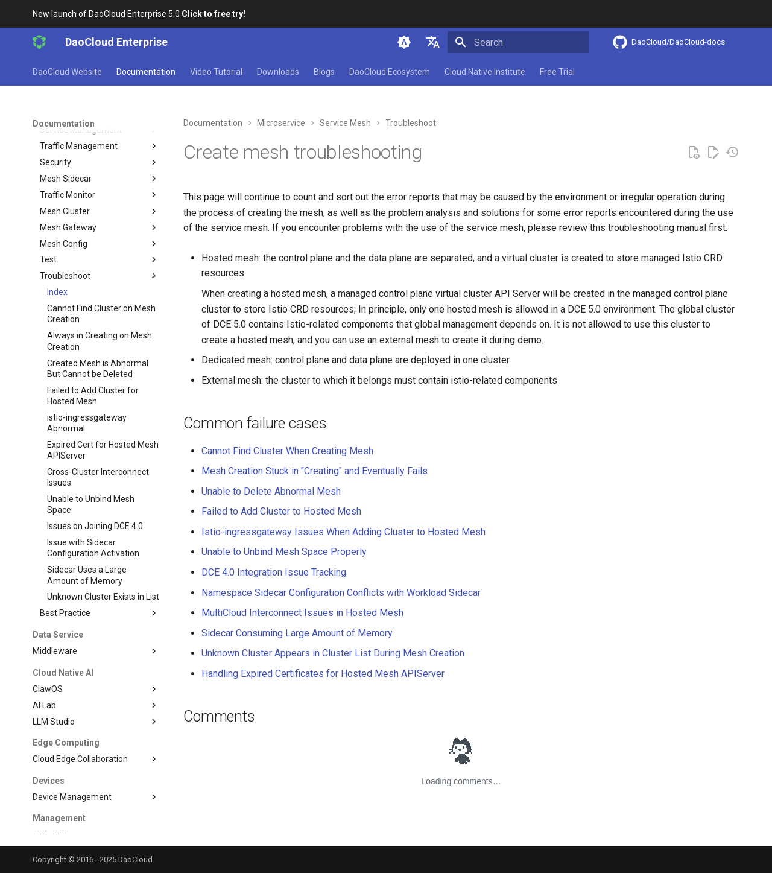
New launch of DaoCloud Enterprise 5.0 (139, 14)
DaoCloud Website (67, 72)
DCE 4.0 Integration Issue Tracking (273, 572)
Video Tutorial (216, 72)
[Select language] (433, 42)
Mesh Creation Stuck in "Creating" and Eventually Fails (314, 471)
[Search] (518, 42)
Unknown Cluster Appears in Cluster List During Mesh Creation (332, 653)
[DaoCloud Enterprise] (39, 42)
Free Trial (557, 72)
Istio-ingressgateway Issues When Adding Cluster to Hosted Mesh (343, 532)
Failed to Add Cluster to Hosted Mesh (281, 511)
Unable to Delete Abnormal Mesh (271, 491)
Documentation (146, 72)
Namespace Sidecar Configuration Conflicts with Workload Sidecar (341, 592)
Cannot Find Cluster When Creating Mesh (287, 451)
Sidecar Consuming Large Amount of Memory (297, 633)
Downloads (278, 72)
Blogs (324, 72)
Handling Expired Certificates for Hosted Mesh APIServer (323, 673)
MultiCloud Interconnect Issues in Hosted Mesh (302, 612)
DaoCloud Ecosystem (389, 72)
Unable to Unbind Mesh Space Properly (284, 551)
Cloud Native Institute (485, 72)
